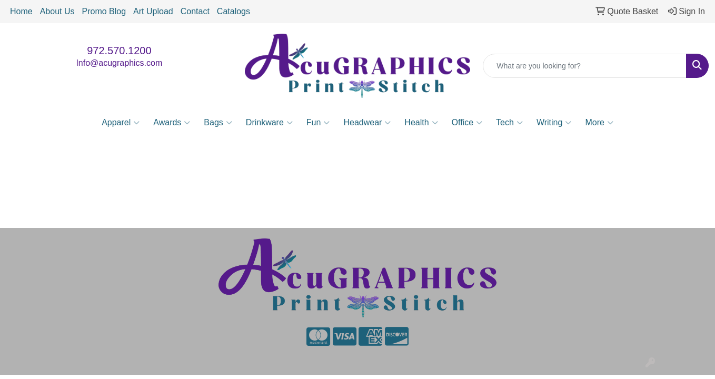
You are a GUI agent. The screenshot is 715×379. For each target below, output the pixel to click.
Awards (171, 122)
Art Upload (153, 11)
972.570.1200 (119, 50)
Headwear (367, 122)
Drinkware (269, 122)
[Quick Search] (585, 66)
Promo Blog (104, 11)
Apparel (121, 122)
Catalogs (233, 11)
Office (467, 122)
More (599, 122)
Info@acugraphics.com (119, 62)
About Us (57, 11)
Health (421, 122)
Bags (218, 122)
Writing (554, 122)
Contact (195, 11)
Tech (509, 122)
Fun (318, 122)
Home (21, 11)
